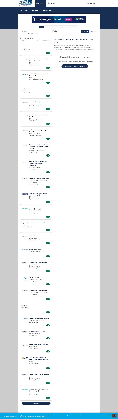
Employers (51, 3)
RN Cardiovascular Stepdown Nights (39, 318)
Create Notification (45, 40)
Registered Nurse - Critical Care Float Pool (33, 223)
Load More (36, 403)
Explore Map (54, 27)
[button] (93, 31)
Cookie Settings (107, 415)
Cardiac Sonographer (35, 249)
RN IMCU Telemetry (34, 102)
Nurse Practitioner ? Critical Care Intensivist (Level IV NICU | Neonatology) (38, 163)
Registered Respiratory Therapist (38, 290)
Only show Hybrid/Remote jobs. (31, 34)
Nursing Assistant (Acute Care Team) (39, 178)
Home (21, 10)
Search (41, 27)
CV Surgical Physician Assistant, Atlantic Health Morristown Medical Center (38, 359)
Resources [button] (47, 10)
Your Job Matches (63, 27)
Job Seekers (40, 3)
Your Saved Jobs (74, 27)
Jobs (26, 10)
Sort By (23, 40)
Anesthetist (25, 46)
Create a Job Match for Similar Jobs (75, 66)
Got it (114, 415)
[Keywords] (36, 31)
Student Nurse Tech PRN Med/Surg (38, 344)
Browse (47, 27)
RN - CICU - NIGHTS (34, 277)
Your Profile (36, 10)
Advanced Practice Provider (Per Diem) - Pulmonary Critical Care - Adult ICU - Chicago (39, 146)
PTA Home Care (33, 236)
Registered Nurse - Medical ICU (37, 331)
